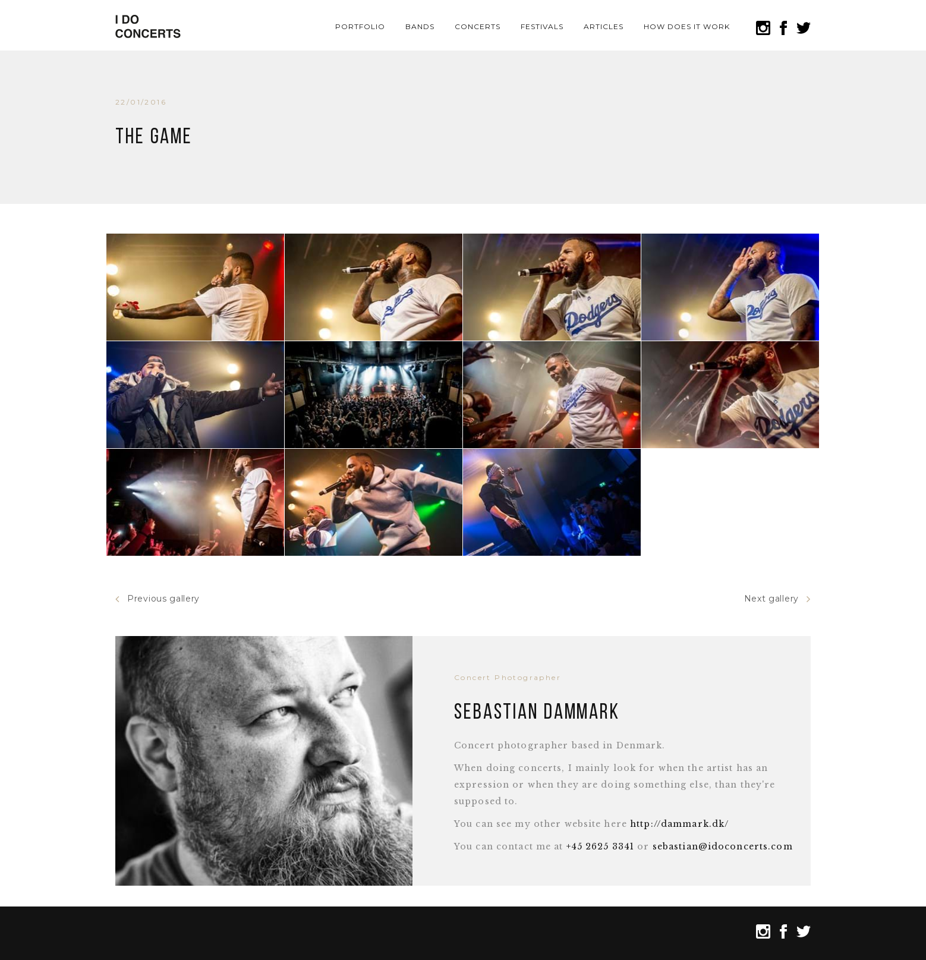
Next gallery (777, 599)
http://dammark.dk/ (679, 824)
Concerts (477, 26)
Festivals (542, 26)
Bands (419, 26)
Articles (603, 26)
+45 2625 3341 (600, 846)
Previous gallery (157, 599)
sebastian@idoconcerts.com (723, 846)
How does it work (686, 26)
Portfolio (360, 26)
